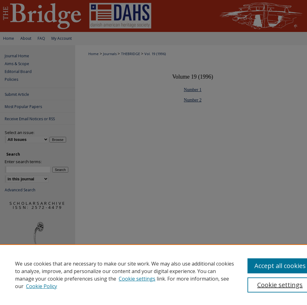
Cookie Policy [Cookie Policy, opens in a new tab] (41, 286)
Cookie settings (137, 278)
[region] (153, 274)
